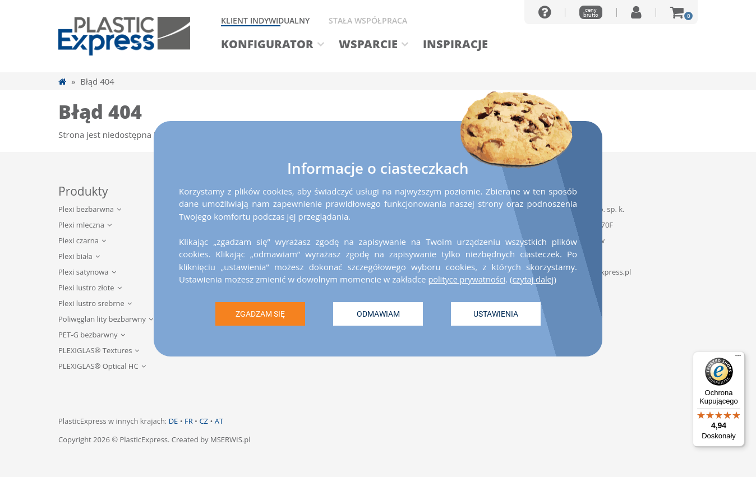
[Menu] (738, 358)
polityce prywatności (468, 278)
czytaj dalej (536, 278)
